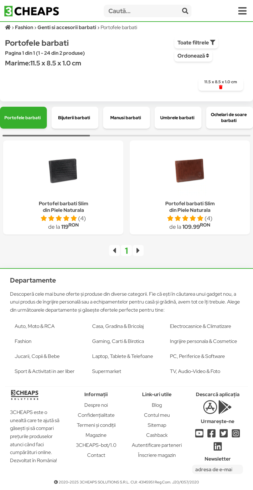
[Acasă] (8, 27)
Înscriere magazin (157, 455)
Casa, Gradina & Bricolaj (118, 326)
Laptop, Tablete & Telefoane (122, 356)
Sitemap (157, 425)
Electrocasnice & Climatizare (200, 326)
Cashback (157, 435)
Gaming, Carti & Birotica (118, 341)
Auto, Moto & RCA (35, 326)
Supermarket (106, 371)
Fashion (23, 341)
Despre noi (96, 405)
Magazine (96, 435)
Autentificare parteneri (157, 445)
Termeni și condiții (96, 425)
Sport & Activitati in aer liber (45, 371)
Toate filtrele (196, 42)
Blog (157, 405)
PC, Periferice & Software (197, 356)
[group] (220, 84)
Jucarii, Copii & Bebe (37, 356)
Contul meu (157, 415)
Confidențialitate (96, 415)
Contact (96, 455)
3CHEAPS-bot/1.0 (96, 445)
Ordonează (193, 55)
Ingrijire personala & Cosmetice (203, 341)
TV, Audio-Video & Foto (195, 371)
